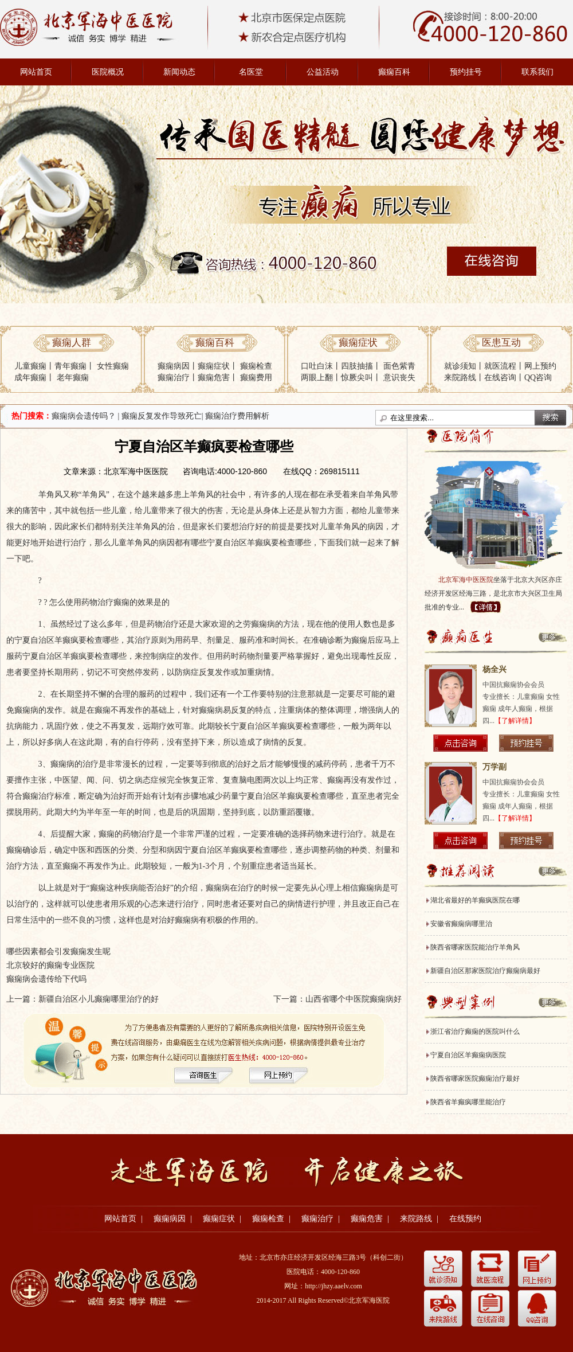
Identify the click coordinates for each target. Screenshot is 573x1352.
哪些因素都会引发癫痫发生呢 (58, 951)
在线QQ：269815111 (321, 471)
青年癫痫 (70, 366)
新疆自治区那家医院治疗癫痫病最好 (485, 971)
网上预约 (540, 366)
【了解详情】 (515, 721)
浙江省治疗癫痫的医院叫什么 (475, 1031)
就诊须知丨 (464, 366)
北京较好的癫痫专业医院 (50, 965)
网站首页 (36, 72)
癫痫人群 (71, 342)
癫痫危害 (214, 377)
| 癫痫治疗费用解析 (235, 416)
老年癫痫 (73, 377)
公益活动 (323, 72)
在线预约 (465, 1218)
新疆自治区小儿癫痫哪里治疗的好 (98, 999)
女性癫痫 (113, 366)
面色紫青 (399, 366)
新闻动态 (179, 72)
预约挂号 (466, 72)
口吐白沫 (317, 366)
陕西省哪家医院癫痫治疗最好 (475, 1078)
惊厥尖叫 (357, 377)
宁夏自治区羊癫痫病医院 (468, 1055)
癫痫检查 (256, 366)
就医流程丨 (504, 366)
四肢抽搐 (357, 366)
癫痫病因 (174, 366)
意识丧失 (399, 377)
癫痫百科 (394, 72)
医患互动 (501, 342)
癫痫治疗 (174, 377)
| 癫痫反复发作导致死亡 (160, 416)
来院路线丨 (464, 377)
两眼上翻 (317, 377)
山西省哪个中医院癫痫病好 (353, 999)
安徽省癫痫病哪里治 (461, 924)
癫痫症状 (214, 366)
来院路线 (416, 1218)
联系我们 (537, 72)
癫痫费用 (256, 377)
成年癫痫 (30, 377)
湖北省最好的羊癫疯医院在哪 (475, 900)
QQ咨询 (538, 377)
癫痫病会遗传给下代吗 (46, 979)
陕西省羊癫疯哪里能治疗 (468, 1102)
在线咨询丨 (504, 377)
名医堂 (251, 72)
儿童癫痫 (30, 366)
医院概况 (108, 72)
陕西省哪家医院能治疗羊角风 (475, 947)
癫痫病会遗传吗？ (84, 416)
